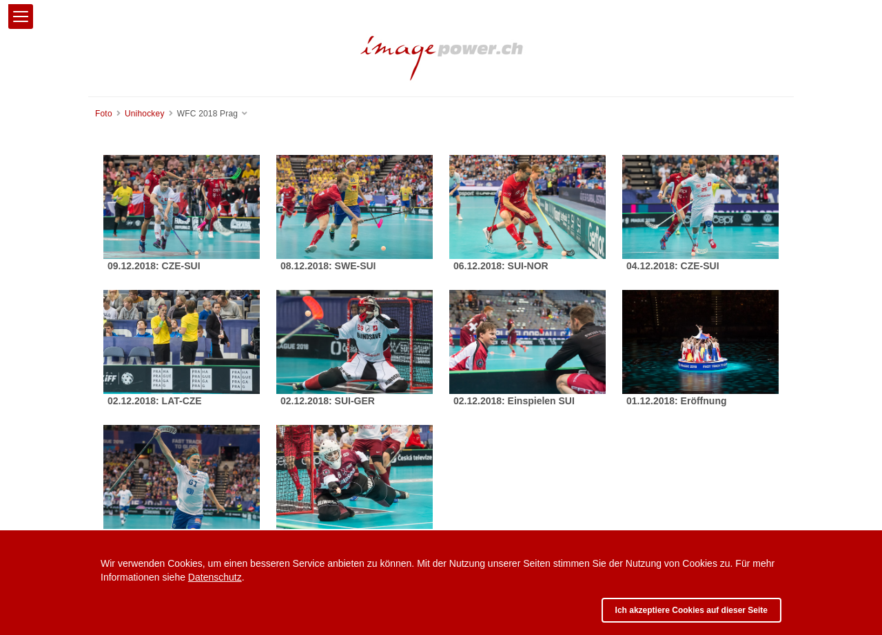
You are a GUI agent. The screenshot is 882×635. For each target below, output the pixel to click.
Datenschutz (215, 577)
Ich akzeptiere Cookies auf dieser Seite (691, 610)
